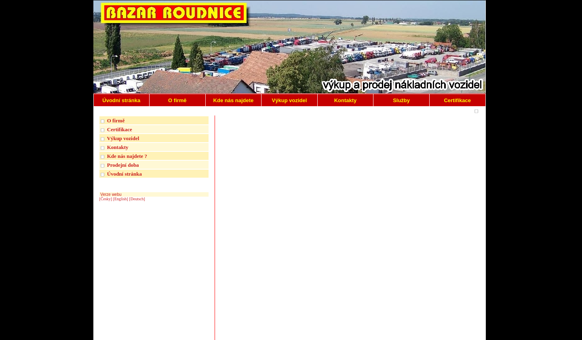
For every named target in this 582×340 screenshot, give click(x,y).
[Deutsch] (137, 199)
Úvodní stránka (124, 174)
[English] (120, 199)
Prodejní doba (123, 165)
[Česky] (105, 199)
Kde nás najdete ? (127, 156)
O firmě (116, 121)
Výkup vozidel (123, 138)
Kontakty (118, 147)
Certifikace (119, 129)
